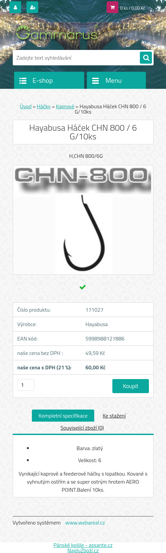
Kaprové (65, 106)
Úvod (26, 106)
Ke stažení (114, 416)
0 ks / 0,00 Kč (132, 8)
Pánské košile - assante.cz (82, 545)
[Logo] (59, 32)
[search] (146, 58)
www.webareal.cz (85, 522)
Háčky (44, 106)
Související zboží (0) (82, 428)
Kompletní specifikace (63, 416)
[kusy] (25, 385)
